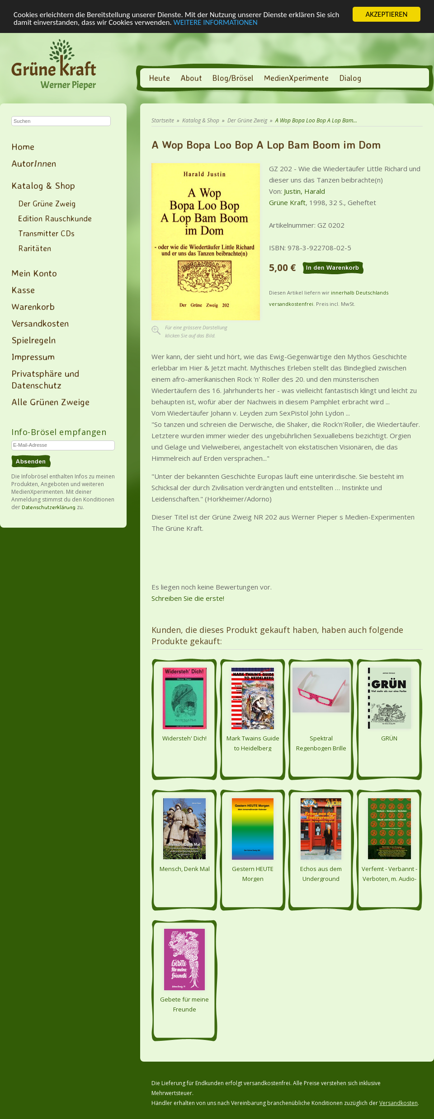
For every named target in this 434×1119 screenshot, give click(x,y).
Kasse (23, 289)
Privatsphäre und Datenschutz (45, 379)
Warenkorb (33, 306)
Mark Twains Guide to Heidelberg (252, 742)
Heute (159, 78)
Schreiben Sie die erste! (187, 598)
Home (22, 146)
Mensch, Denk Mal (185, 869)
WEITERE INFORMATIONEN (216, 22)
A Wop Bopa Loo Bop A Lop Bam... (316, 120)
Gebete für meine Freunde (184, 1003)
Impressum (33, 356)
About (191, 78)
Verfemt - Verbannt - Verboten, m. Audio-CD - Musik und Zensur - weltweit (389, 873)
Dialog (350, 78)
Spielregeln (33, 340)
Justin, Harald (304, 191)
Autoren (33, 163)
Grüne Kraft (287, 202)
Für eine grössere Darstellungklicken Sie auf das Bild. (196, 331)
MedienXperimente (296, 78)
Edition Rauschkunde (55, 218)
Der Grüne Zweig (46, 203)
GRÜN (389, 738)
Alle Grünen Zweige (50, 401)
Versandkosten (40, 323)
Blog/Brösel (233, 78)
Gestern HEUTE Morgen (253, 873)
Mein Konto (34, 273)
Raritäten (34, 248)
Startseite (162, 120)
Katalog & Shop (43, 185)
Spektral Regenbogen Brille (321, 742)
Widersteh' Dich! (184, 738)
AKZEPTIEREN (386, 14)
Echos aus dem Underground (321, 873)
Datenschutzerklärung (48, 507)
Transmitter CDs (46, 233)
